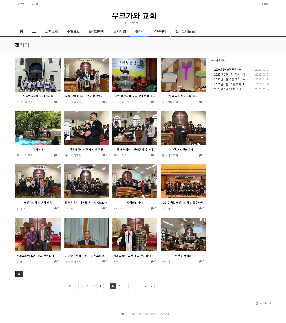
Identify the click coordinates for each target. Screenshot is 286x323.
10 (138, 286)
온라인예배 (96, 31)
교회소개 (51, 31)
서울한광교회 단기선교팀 (38, 96)
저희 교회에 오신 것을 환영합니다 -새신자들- (86, 96)
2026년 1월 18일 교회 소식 (229, 84)
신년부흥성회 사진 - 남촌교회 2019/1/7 (86, 256)
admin (265, 3)
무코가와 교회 (133, 16)
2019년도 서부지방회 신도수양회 (183, 202)
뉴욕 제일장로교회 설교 (183, 96)
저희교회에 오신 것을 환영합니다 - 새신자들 (134, 256)
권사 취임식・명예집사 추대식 (134, 149)
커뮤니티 (160, 31)
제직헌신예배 (135, 202)
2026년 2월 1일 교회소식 (228, 74)
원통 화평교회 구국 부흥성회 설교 (134, 96)
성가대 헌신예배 (183, 149)
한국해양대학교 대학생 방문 (86, 149)
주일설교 (73, 31)
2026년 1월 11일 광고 (226, 89)
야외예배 (38, 149)
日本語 (35, 3)
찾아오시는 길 (185, 31)
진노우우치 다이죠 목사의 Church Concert (86, 202)
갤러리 (139, 31)
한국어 (21, 3)
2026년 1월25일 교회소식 (228, 79)
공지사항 (119, 31)
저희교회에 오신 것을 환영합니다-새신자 (38, 256)
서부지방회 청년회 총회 (38, 202)
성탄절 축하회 (183, 256)
